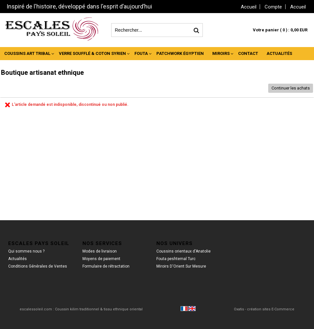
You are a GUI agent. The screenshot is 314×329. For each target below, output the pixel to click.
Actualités (279, 53)
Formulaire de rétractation (106, 266)
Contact (248, 53)
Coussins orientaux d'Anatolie (183, 251)
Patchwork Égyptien (180, 53)
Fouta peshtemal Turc (176, 258)
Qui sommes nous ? (26, 251)
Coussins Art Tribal (27, 53)
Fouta (141, 53)
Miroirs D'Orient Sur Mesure (181, 266)
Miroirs (221, 53)
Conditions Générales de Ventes (37, 266)
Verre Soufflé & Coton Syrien (92, 53)
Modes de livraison (99, 251)
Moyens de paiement (101, 258)
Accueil (298, 7)
